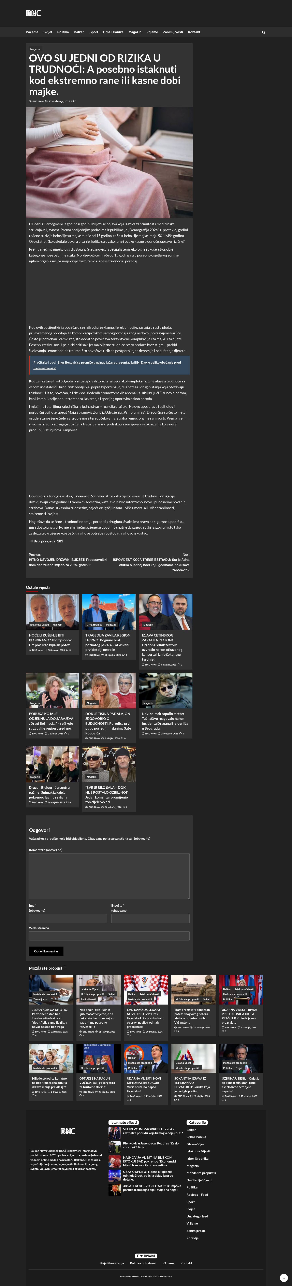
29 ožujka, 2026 (107, 1092)
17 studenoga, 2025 (59, 101)
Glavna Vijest (196, 1144)
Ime (37, 907)
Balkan (79, 32)
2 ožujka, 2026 (55, 733)
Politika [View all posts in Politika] (227, 999)
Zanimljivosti (173, 32)
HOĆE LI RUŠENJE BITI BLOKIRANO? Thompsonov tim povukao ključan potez (50, 640)
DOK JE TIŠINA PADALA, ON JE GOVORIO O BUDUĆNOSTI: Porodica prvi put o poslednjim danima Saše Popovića (108, 723)
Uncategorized (197, 1216)
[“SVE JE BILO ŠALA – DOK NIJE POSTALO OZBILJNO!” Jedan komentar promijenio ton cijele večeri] (109, 764)
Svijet (48, 32)
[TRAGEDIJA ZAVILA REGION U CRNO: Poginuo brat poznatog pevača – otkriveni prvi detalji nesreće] (109, 612)
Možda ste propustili (201, 1173)
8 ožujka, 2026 (168, 664)
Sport (94, 32)
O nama (168, 1263)
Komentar (45, 850)
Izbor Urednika (197, 1158)
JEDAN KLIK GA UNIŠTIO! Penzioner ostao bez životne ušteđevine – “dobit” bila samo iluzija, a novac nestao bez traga (50, 1018)
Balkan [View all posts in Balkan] (132, 994)
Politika (63, 32)
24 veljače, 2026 (56, 802)
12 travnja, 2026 (59, 1032)
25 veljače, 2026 (169, 733)
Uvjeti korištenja (112, 1263)
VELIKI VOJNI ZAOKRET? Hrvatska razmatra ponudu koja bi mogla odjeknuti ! (153, 1131)
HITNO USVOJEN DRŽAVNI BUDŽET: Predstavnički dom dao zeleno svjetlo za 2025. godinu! (69, 559)
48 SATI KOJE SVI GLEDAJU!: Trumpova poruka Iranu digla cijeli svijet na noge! (152, 1188)
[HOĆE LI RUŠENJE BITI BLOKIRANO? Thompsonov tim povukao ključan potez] (52, 612)
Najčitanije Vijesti (199, 1180)
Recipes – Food (197, 1194)
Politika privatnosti (143, 1263)
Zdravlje (193, 1238)
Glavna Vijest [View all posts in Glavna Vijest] (183, 1063)
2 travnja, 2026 (248, 1027)
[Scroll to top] (284, 1278)
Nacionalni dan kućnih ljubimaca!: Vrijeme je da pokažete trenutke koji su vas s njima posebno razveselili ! (96, 1018)
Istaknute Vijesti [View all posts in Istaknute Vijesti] (39, 624)
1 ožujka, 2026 (112, 738)
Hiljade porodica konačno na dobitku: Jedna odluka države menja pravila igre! (49, 1083)
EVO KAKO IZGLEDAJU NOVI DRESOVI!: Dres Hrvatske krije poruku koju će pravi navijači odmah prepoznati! (145, 1018)
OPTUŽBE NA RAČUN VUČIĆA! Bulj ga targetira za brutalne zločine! (97, 1083)
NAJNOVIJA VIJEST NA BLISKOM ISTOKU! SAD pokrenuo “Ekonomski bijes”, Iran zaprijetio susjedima (149, 1161)
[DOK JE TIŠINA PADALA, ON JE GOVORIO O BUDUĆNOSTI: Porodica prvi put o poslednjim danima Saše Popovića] (109, 690)
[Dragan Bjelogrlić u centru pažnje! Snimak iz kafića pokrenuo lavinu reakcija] (52, 764)
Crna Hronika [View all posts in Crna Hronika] (94, 624)
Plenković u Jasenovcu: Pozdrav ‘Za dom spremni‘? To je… (152, 1145)
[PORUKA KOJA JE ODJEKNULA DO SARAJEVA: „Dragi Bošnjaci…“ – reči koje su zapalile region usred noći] (52, 690)
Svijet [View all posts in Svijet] (111, 994)
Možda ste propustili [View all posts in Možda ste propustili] (45, 994)
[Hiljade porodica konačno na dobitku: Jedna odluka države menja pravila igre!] (51, 1058)
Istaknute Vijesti (198, 1151)
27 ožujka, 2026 (249, 1096)
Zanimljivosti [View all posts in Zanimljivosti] (40, 999)
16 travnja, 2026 (56, 650)
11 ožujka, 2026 (113, 655)
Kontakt (194, 32)
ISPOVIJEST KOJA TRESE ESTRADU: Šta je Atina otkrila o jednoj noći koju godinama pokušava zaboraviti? (149, 562)
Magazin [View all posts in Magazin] (35, 49)
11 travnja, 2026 (107, 1032)
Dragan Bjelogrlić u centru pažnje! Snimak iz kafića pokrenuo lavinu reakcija (49, 792)
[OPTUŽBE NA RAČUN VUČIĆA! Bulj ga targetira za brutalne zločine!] (98, 1058)
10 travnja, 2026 (154, 1032)
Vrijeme (152, 32)
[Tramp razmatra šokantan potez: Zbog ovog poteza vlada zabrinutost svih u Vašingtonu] (193, 990)
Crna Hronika (113, 32)
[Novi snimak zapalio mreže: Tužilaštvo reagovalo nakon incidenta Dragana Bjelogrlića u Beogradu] (165, 690)
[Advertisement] (109, 294)
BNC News (38, 101)
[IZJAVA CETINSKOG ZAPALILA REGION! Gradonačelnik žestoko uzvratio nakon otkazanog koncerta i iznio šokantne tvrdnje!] (165, 612)
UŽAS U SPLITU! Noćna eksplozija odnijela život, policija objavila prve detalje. (148, 1175)
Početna (32, 32)
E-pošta (119, 907)
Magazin (135, 32)
